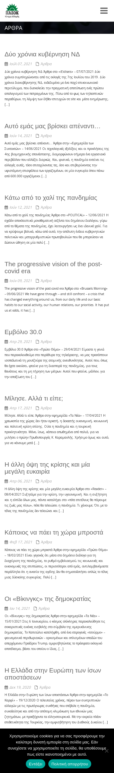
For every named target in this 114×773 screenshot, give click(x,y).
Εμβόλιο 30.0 (23, 331)
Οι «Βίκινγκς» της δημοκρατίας (48, 598)
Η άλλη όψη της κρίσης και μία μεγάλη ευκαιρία (47, 468)
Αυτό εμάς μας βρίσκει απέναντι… (53, 125)
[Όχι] (106, 751)
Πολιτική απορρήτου (69, 764)
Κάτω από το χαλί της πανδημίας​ (51, 197)
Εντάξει (35, 764)
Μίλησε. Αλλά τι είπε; (34, 398)
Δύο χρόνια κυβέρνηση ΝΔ (42, 54)
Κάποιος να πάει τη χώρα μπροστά (54, 532)
